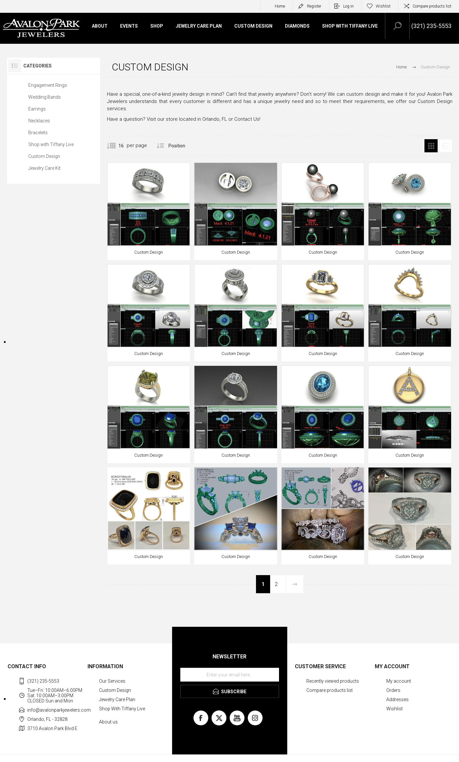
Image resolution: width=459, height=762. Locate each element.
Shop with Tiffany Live (51, 144)
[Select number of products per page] (116, 145)
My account (398, 681)
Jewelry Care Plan (117, 699)
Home (280, 6)
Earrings (37, 109)
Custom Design (44, 156)
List (445, 145)
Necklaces (39, 120)
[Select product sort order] (182, 145)
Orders (393, 690)
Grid (431, 145)
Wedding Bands (44, 97)
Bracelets (38, 132)
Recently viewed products (332, 681)
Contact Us (246, 119)
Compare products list (432, 6)
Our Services (112, 681)
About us (108, 721)
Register (314, 6)
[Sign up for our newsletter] (229, 675)
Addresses (397, 699)
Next (294, 584)
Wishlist (394, 708)
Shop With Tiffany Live (122, 708)
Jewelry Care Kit (44, 168)
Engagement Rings (47, 85)
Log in (348, 6)
